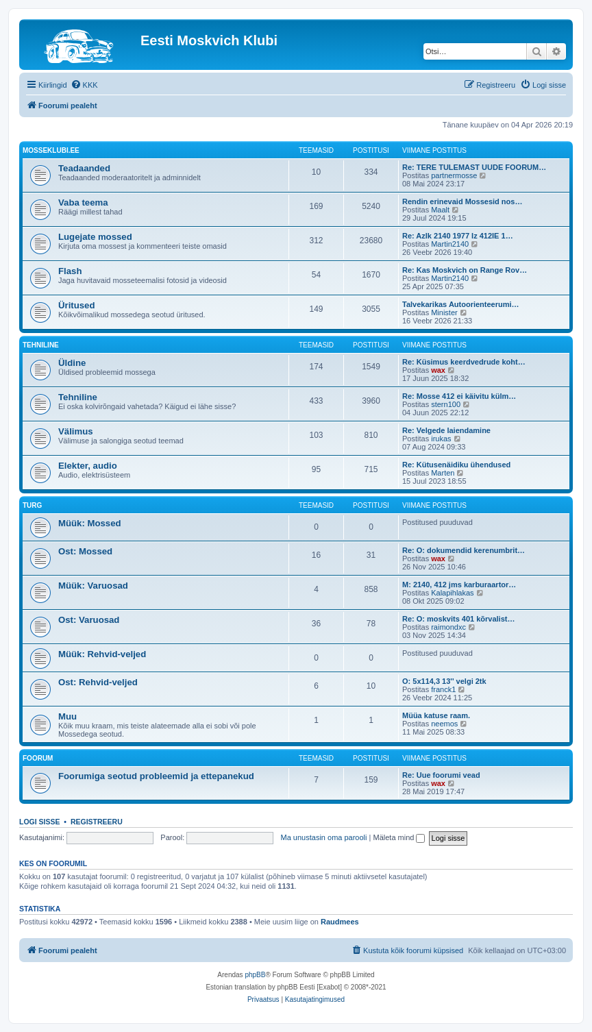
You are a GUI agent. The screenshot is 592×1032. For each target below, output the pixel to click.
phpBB (255, 975)
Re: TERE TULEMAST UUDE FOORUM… (474, 167)
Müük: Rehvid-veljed (102, 654)
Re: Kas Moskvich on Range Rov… (464, 270)
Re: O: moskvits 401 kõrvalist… (458, 619)
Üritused (76, 305)
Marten (442, 473)
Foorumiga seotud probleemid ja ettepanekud (156, 776)
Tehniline (41, 345)
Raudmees (340, 922)
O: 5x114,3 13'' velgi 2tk (444, 681)
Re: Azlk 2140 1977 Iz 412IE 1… (457, 236)
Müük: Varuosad (93, 585)
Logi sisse (39, 822)
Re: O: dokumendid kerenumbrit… (463, 550)
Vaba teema (83, 202)
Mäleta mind (399, 837)
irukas (441, 438)
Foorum (38, 758)
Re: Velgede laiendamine (446, 430)
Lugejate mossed (95, 237)
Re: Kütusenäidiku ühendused (456, 464)
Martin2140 (450, 244)
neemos (444, 724)
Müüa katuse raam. (436, 715)
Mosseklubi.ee (51, 150)
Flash (70, 271)
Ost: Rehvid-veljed (98, 682)
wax (438, 370)
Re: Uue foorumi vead (441, 775)
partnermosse (454, 175)
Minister (444, 312)
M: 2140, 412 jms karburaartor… (459, 584)
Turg (32, 505)
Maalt (440, 210)
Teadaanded (84, 168)
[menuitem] (84, 85)
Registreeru (97, 822)
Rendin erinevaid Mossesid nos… (462, 201)
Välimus (75, 431)
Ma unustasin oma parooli (324, 837)
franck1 (443, 689)
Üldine (72, 363)
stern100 (445, 404)
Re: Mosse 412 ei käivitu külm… (459, 396)
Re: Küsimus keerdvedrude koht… (464, 362)
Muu (67, 716)
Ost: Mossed (85, 551)
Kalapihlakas (452, 593)
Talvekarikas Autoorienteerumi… (460, 304)
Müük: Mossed (89, 523)
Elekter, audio (87, 465)
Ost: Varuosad (88, 620)
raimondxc (448, 627)
